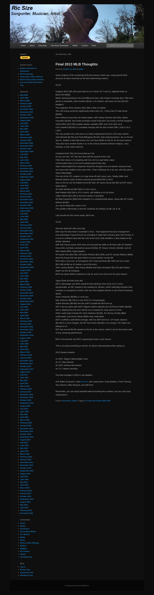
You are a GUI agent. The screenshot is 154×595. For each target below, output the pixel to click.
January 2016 (25, 426)
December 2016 (26, 395)
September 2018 (27, 335)
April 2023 (24, 188)
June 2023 (24, 185)
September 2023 (27, 177)
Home (23, 46)
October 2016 (25, 400)
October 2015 (25, 434)
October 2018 (25, 332)
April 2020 (24, 282)
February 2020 (26, 287)
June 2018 (24, 344)
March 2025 (25, 135)
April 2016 (24, 417)
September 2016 (27, 403)
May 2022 (24, 219)
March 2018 (25, 352)
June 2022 (24, 217)
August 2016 (25, 406)
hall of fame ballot (99, 401)
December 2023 (26, 168)
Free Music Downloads (59, 46)
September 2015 (27, 437)
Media (75, 46)
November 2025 (26, 112)
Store (94, 46)
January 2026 (25, 106)
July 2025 (24, 123)
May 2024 (24, 157)
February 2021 (26, 253)
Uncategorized (26, 557)
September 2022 (27, 208)
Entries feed (25, 570)
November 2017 (26, 364)
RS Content (25, 551)
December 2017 (26, 361)
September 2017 (27, 369)
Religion (23, 549)
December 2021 (26, 231)
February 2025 (26, 137)
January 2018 (25, 358)
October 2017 (25, 366)
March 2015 (25, 454)
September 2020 (27, 267)
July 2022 (24, 214)
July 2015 (24, 443)
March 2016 (25, 420)
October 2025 (25, 115)
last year (84, 381)
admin (81, 69)
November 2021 (26, 233)
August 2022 (25, 211)
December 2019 (26, 293)
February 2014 (26, 491)
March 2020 (25, 284)
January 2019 (25, 324)
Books (22, 526)
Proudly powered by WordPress (77, 586)
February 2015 (26, 457)
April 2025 (24, 132)
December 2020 (26, 259)
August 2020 (25, 270)
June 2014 (24, 479)
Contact (85, 46)
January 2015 (25, 460)
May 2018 (24, 347)
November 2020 (26, 262)
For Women (25, 534)
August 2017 (25, 372)
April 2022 (24, 222)
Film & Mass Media (28, 532)
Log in (22, 567)
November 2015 (26, 431)
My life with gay (26, 74)
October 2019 (25, 299)
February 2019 (26, 321)
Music (22, 540)
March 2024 (25, 163)
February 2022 (26, 225)
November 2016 (26, 397)
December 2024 (26, 143)
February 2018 (26, 355)
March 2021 (25, 250)
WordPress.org (26, 575)
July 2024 (24, 154)
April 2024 (24, 160)
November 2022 (26, 202)
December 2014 (26, 462)
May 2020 (24, 279)
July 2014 (24, 477)
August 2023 (25, 180)
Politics (23, 546)
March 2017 (25, 386)
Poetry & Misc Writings (29, 543)
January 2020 (25, 290)
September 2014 (27, 471)
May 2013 (24, 505)
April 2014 (24, 485)
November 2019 (26, 296)
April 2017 (24, 383)
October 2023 (25, 174)
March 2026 (25, 101)
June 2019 (24, 310)
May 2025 (24, 129)
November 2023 (26, 171)
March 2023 (25, 191)
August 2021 (25, 242)
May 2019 (24, 313)
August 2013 (25, 502)
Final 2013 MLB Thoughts (77, 64)
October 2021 (25, 236)
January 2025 (25, 140)
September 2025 (27, 118)
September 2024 (27, 151)
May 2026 (24, 95)
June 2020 (24, 276)
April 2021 (24, 248)
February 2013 (26, 510)
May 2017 (24, 380)
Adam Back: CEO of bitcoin (31, 77)
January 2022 (25, 228)
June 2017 (24, 378)
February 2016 (26, 423)
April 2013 (24, 508)
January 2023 (25, 197)
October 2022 (25, 205)
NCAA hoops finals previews (32, 80)
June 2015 (24, 445)
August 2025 (25, 120)
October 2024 (25, 149)
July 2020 (24, 273)
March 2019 (25, 318)
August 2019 (25, 304)
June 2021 (24, 245)
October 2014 (25, 468)
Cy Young (88, 401)
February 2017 (26, 389)
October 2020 (25, 265)
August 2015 (25, 440)
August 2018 (25, 338)
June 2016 (24, 412)
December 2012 (26, 513)
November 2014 (26, 465)
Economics (67, 401)
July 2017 (24, 375)
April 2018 (24, 349)
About (32, 46)
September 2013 (27, 499)
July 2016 (24, 409)
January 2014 (25, 493)
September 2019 (27, 301)
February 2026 (26, 103)
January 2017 (25, 392)
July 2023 (24, 183)
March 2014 (25, 488)
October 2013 (25, 496)
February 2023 (26, 194)
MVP (109, 401)
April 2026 (24, 98)
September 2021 (27, 239)
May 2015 (24, 448)
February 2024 (26, 166)
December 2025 (26, 109)
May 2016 (24, 414)
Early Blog (42, 46)
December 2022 (26, 200)
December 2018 (26, 327)
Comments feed (26, 572)
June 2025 (24, 126)
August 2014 (25, 474)
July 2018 (24, 341)
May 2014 (24, 482)
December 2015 (26, 429)
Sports (74, 401)
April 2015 (24, 451)
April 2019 (24, 315)
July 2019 (24, 307)
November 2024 (26, 146)
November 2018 (26, 330)
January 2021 (25, 256)
